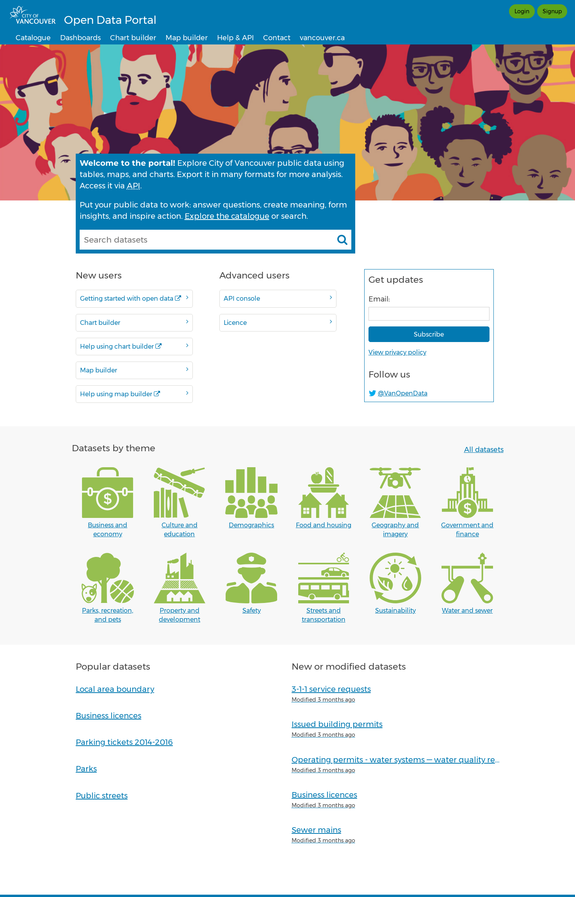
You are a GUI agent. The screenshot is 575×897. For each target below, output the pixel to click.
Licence (278, 322)
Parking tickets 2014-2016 (124, 742)
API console (278, 298)
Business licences (108, 715)
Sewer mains (316, 830)
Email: (379, 299)
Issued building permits (337, 724)
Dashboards (80, 38)
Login (521, 11)
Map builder (187, 38)
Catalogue (33, 38)
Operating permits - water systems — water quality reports (403, 759)
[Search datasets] (342, 239)
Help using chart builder (134, 346)
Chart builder (133, 38)
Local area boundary (115, 689)
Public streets (102, 795)
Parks (86, 768)
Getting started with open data (134, 298)
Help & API (235, 38)
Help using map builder (134, 394)
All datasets (484, 449)
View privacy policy (397, 352)
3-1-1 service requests (331, 689)
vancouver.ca (322, 38)
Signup (552, 11)
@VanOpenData (402, 393)
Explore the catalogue (227, 216)
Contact (276, 38)
